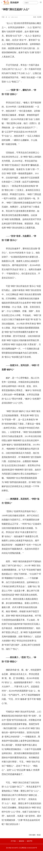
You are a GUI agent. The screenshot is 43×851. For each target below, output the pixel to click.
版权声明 (29, 841)
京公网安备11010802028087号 (28, 848)
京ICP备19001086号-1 (12, 848)
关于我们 (13, 841)
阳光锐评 (14, 2)
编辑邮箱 (21, 841)
